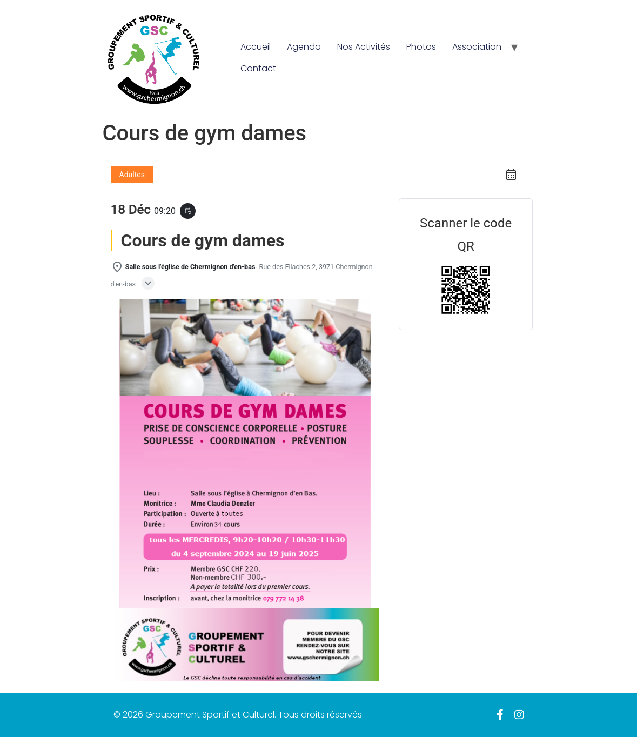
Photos (421, 47)
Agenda (304, 47)
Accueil (255, 47)
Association (476, 47)
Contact (258, 68)
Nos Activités (363, 47)
